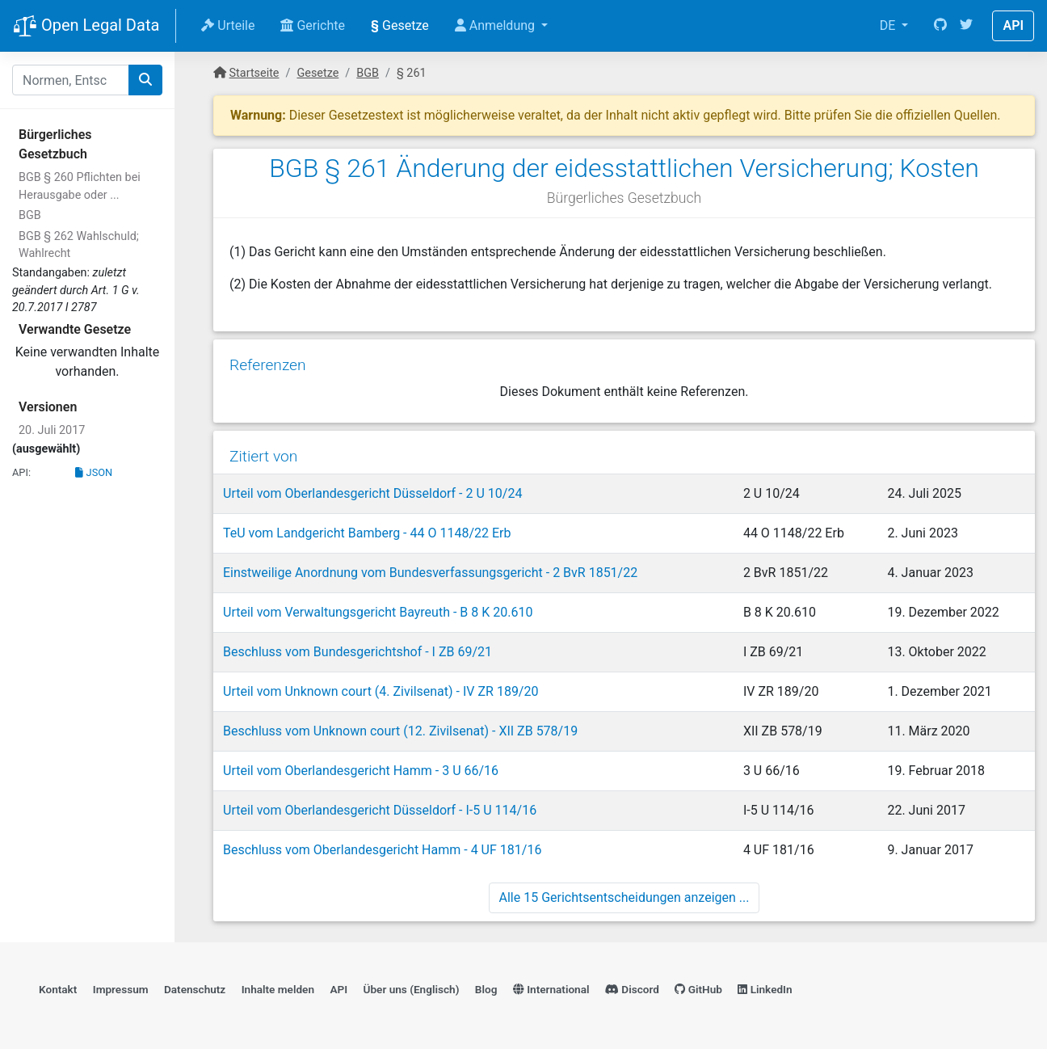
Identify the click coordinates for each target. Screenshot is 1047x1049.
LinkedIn (765, 989)
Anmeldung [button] (496, 25)
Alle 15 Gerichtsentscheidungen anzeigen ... (624, 897)
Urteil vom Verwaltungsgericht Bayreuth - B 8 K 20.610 (377, 612)
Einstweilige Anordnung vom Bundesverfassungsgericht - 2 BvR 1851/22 (430, 572)
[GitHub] (940, 26)
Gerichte (312, 25)
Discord (632, 989)
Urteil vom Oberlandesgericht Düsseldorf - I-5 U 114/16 (379, 810)
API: (21, 472)
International (551, 989)
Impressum (121, 989)
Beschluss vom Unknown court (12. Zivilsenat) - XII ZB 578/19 (400, 731)
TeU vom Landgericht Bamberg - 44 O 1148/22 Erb (367, 533)
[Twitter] (966, 26)
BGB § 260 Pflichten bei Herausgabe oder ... (80, 186)
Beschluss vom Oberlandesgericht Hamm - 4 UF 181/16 (382, 849)
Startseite (254, 73)
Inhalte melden (278, 989)
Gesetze (400, 25)
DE (889, 25)
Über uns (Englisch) (412, 989)
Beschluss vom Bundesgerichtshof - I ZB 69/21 (357, 651)
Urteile (227, 25)
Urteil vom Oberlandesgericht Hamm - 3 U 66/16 (360, 770)
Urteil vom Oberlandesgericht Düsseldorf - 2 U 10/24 (372, 493)
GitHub (698, 989)
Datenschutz (194, 989)
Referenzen (267, 365)
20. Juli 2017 (52, 430)
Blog (486, 989)
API (1013, 25)
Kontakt (58, 989)
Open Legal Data (86, 27)
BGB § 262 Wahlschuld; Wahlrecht (79, 245)
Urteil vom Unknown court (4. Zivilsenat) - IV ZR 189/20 (380, 691)
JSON (93, 472)
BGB (30, 215)
